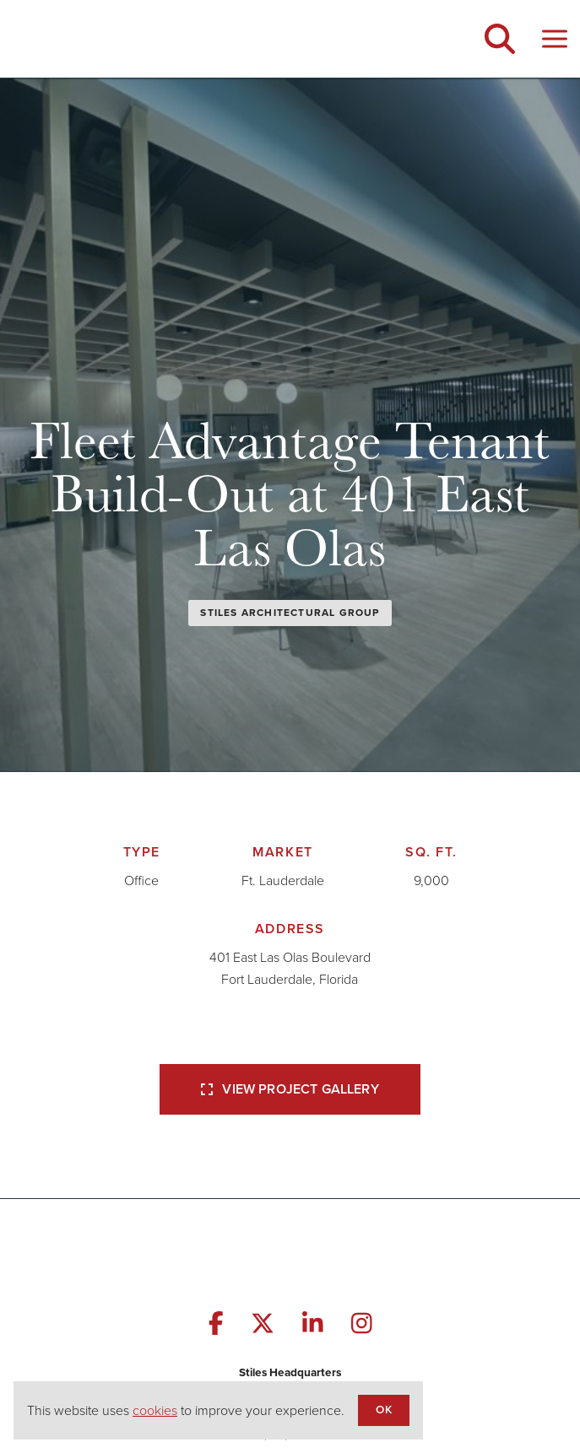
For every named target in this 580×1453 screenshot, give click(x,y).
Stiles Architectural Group (289, 612)
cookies (155, 1410)
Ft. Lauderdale (282, 880)
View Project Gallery (289, 1089)
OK (383, 1409)
